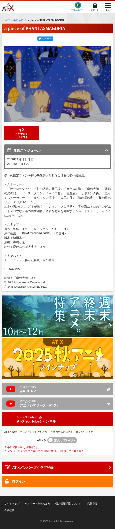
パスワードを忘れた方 (37, 503)
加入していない (64, 440)
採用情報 (92, 503)
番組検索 (18, 20)
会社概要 (9, 510)
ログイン (95, 10)
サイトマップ (11, 503)
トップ (6, 20)
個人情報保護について (68, 503)
